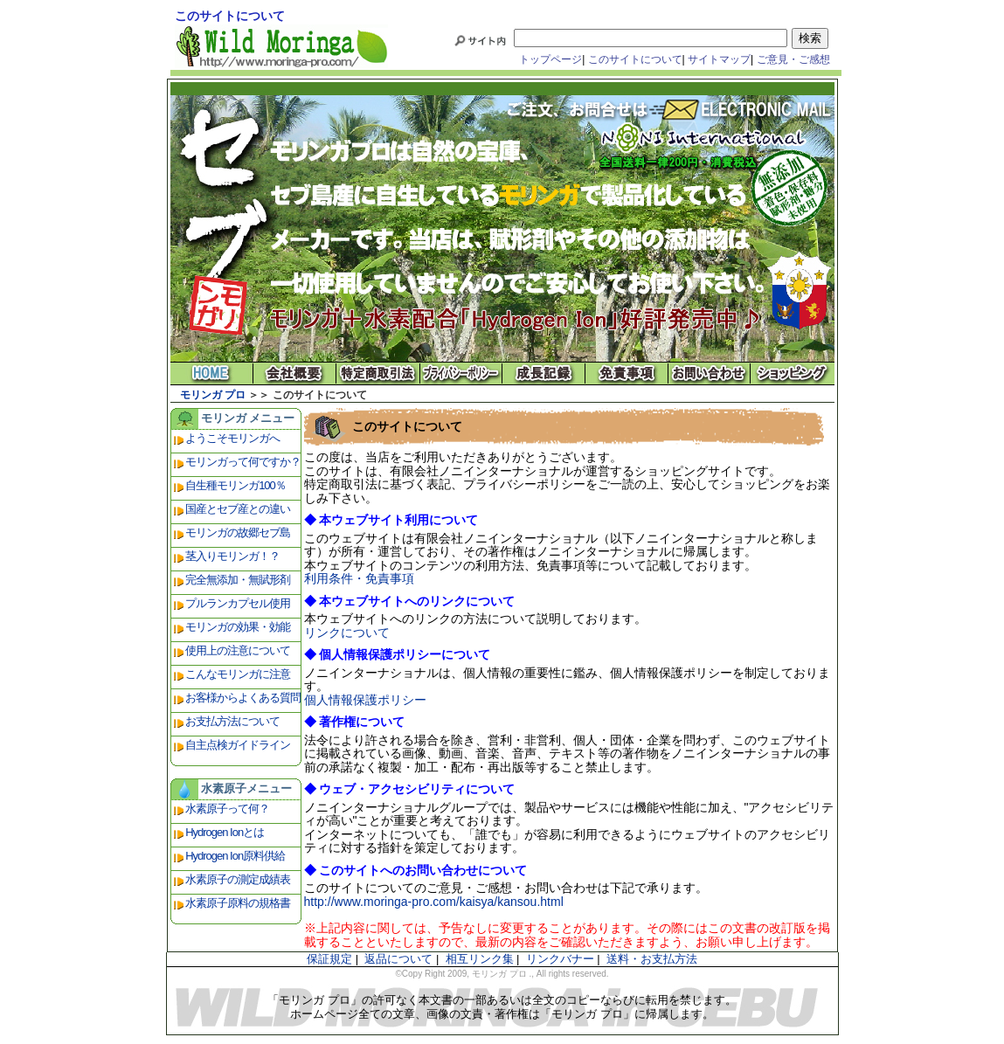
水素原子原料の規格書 (237, 902)
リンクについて (347, 633)
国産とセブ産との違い (237, 508)
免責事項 (626, 373)
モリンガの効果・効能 (237, 626)
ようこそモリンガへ (232, 438)
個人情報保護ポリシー (365, 700)
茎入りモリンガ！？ (232, 556)
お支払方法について (232, 721)
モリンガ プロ (213, 395)
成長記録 (543, 373)
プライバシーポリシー (460, 373)
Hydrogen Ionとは (224, 832)
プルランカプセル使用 (237, 603)
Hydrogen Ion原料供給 (235, 855)
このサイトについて (635, 59)
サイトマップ (719, 59)
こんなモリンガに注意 (237, 674)
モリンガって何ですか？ (243, 461)
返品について (398, 958)
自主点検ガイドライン (237, 744)
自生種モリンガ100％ (235, 485)
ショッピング (792, 373)
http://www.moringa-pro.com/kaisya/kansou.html (434, 902)
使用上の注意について (237, 650)
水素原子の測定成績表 (237, 879)
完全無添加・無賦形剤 (237, 579)
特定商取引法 (377, 373)
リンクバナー (560, 958)
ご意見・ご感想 (793, 59)
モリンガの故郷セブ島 (237, 532)
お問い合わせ (709, 373)
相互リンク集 (480, 958)
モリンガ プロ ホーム (211, 373)
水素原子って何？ (227, 808)
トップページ (550, 59)
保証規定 (329, 958)
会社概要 (294, 373)
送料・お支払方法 (651, 958)
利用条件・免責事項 (359, 578)
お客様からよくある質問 (243, 697)
